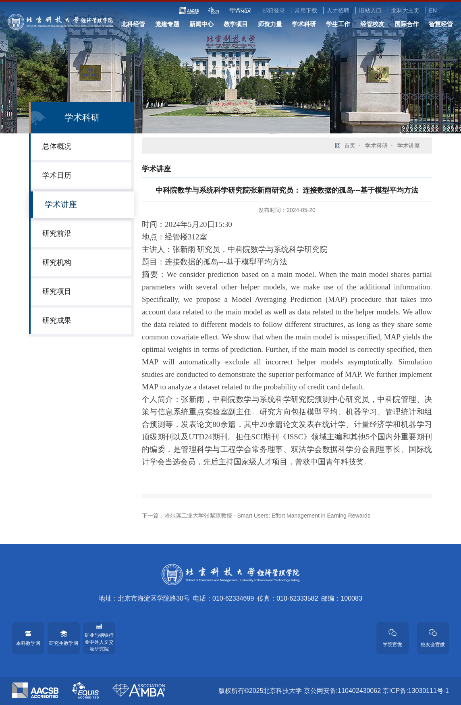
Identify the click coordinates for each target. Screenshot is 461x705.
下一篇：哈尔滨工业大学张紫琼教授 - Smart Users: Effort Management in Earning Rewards (256, 515)
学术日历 (56, 175)
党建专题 (167, 24)
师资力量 (270, 24)
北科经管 (133, 24)
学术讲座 (61, 204)
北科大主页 (405, 10)
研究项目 (56, 291)
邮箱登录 (273, 10)
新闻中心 (201, 24)
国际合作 (407, 24)
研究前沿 (56, 233)
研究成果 (56, 320)
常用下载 (306, 10)
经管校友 (372, 24)
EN (433, 10)
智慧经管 (441, 24)
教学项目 (236, 24)
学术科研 (304, 24)
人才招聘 (338, 10)
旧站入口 (370, 10)
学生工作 (338, 24)
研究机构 (56, 262)
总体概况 (56, 146)
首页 (349, 145)
